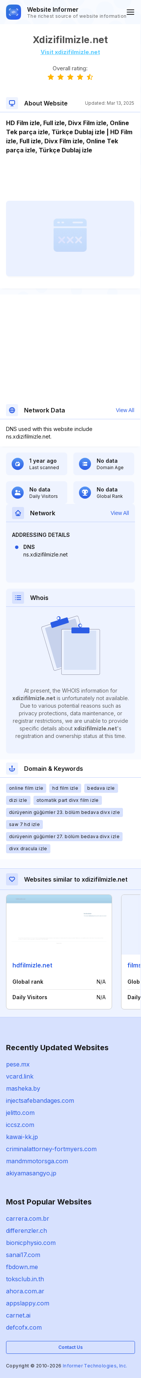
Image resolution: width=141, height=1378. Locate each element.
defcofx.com (24, 1327)
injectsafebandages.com (40, 1100)
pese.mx (18, 1064)
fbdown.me (22, 1267)
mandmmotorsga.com (37, 1161)
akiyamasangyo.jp (31, 1173)
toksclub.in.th (25, 1279)
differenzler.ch (26, 1230)
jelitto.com (20, 1112)
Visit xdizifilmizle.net (70, 52)
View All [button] (125, 410)
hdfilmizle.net (32, 965)
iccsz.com (20, 1124)
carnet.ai (18, 1315)
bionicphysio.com (31, 1242)
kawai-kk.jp (22, 1137)
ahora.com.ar (25, 1291)
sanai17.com (23, 1255)
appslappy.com (27, 1303)
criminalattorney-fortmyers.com (51, 1149)
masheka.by (23, 1088)
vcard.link (19, 1076)
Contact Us (70, 1347)
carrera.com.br (27, 1218)
